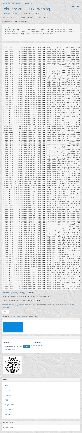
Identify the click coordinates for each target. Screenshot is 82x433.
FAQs (7, 414)
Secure (12, 349)
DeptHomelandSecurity (10, 17)
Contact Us (8, 395)
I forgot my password (37, 345)
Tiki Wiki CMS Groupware (18, 316)
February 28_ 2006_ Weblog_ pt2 (15, 293)
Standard (7, 349)
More (5, 312)
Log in (26, 346)
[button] (73, 6)
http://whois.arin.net (12, 14)
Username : (8, 342)
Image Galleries (11, 405)
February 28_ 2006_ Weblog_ (11, 3)
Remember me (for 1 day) (13, 346)
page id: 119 (28, 3)
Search (7, 390)
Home (7, 385)
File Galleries (10, 409)
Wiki (7, 400)
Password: (37, 342)
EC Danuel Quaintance (16, 305)
